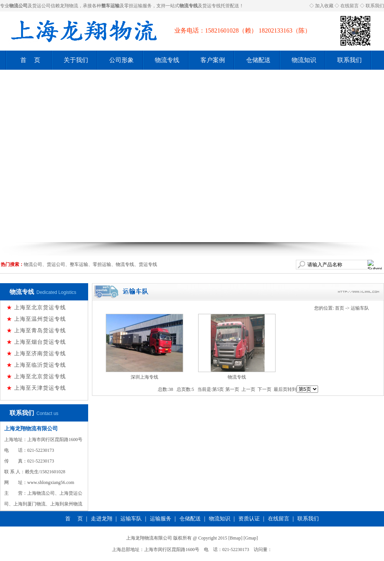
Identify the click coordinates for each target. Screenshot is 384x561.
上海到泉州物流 (66, 504)
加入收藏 (324, 5)
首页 (339, 308)
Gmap (250, 538)
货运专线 (211, 5)
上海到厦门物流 (29, 504)
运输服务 (160, 519)
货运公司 (41, 5)
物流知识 (304, 60)
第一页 (232, 389)
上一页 (248, 389)
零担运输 (133, 5)
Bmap (235, 538)
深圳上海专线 (144, 377)
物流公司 (33, 264)
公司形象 (121, 60)
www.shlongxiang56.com (50, 482)
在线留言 (349, 5)
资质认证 (249, 519)
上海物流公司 (41, 493)
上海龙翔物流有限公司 (31, 428)
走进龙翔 (101, 519)
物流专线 (167, 60)
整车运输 (79, 264)
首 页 (30, 60)
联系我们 (375, 5)
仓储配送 (258, 60)
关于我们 (76, 60)
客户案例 (212, 60)
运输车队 (360, 308)
